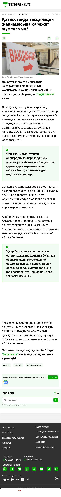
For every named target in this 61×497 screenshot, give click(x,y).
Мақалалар (7, 432)
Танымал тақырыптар (13, 437)
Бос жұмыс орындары (47, 436)
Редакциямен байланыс (47, 431)
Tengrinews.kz (45, 94)
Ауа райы (6, 447)
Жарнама (18, 365)
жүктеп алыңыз (16, 476)
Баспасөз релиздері (45, 447)
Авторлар (6, 442)
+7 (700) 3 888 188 (34, 460)
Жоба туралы (42, 426)
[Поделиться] (57, 38)
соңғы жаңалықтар (34, 365)
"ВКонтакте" (10, 354)
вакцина (6, 365)
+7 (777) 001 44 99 (13, 460)
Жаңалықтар (8, 427)
